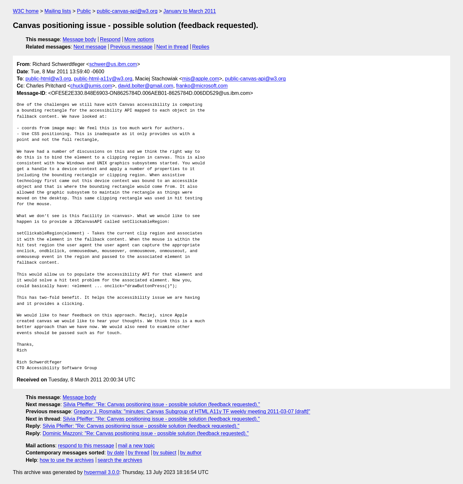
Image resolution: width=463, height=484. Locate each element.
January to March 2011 (189, 11)
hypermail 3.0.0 (101, 472)
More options (139, 39)
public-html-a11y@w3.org (103, 78)
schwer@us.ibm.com (113, 64)
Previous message (131, 47)
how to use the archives (67, 460)
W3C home (26, 11)
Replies (200, 47)
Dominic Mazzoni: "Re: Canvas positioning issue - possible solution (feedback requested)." (145, 433)
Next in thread (172, 47)
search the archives (120, 460)
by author (191, 452)
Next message (90, 47)
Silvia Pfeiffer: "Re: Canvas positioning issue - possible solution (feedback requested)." (161, 404)
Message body (79, 39)
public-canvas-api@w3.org (127, 11)
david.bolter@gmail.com (145, 85)
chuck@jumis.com (91, 85)
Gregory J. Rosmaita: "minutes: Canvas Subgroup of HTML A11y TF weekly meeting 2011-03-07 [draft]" (192, 411)
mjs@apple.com (200, 78)
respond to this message (86, 445)
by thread (139, 452)
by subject (164, 452)
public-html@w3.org (48, 78)
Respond (110, 39)
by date (115, 452)
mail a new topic (136, 445)
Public (84, 11)
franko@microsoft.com (202, 85)
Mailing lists (57, 11)
